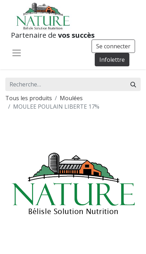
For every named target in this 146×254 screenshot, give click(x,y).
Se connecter (113, 46)
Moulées (71, 98)
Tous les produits (28, 98)
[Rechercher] (133, 84)
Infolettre (112, 60)
